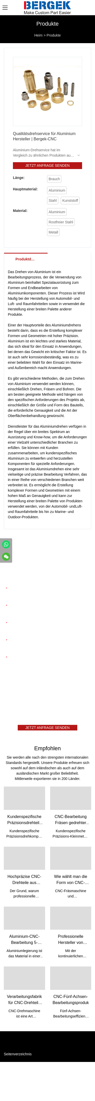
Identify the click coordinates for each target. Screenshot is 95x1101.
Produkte (54, 35)
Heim (38, 35)
